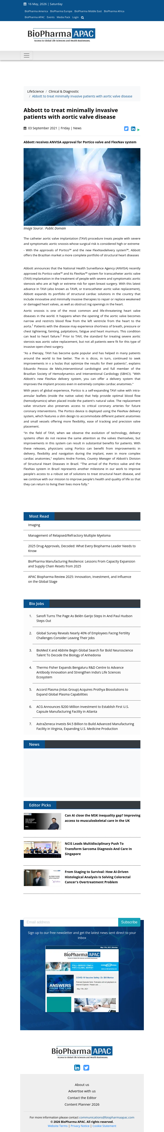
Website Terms (58, 1126)
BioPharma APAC (35, 17)
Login (75, 17)
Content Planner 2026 (82, 1104)
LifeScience (35, 91)
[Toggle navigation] (26, 55)
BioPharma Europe (61, 11)
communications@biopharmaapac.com (106, 1117)
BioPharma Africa (114, 11)
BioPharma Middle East (88, 11)
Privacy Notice (80, 1126)
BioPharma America (36, 11)
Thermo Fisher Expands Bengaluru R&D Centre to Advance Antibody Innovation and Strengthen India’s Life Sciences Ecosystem (80, 672)
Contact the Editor (82, 1097)
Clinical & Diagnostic (64, 91)
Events (51, 17)
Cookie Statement (104, 1126)
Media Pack (63, 17)
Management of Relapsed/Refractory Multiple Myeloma (69, 536)
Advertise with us (82, 1091)
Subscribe (129, 922)
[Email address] (71, 922)
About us (82, 1084)
